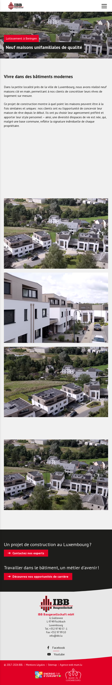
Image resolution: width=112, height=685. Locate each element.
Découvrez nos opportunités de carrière (40, 576)
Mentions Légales (35, 664)
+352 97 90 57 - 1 (58, 628)
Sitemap (52, 664)
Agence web (66, 664)
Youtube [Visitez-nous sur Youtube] (56, 654)
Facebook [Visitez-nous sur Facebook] (56, 648)
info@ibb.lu (56, 635)
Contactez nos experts (28, 553)
